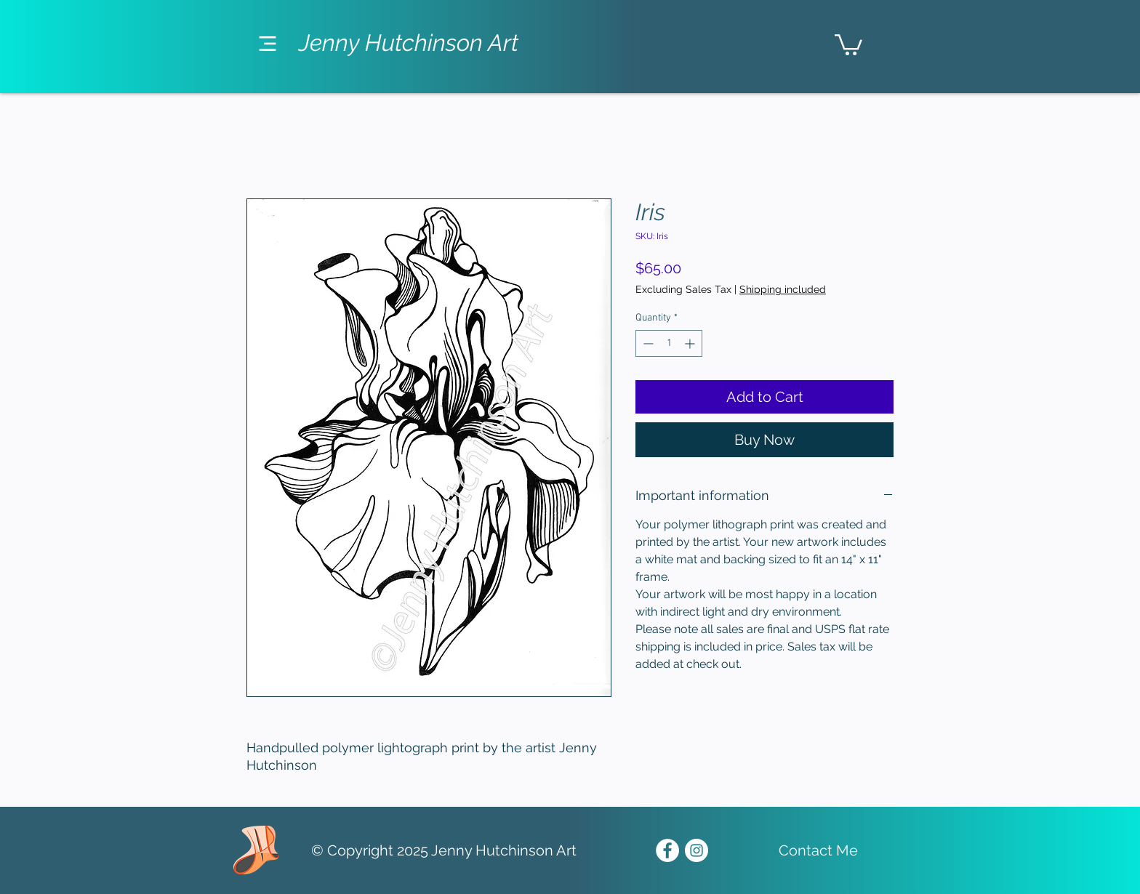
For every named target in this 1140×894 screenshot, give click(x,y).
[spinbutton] (669, 343)
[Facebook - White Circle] (667, 850)
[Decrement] (647, 343)
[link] (848, 43)
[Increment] (691, 343)
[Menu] (267, 43)
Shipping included (782, 289)
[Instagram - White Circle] (696, 850)
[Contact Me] (818, 850)
